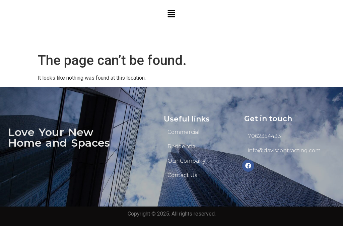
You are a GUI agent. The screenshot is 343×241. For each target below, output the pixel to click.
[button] (171, 14)
